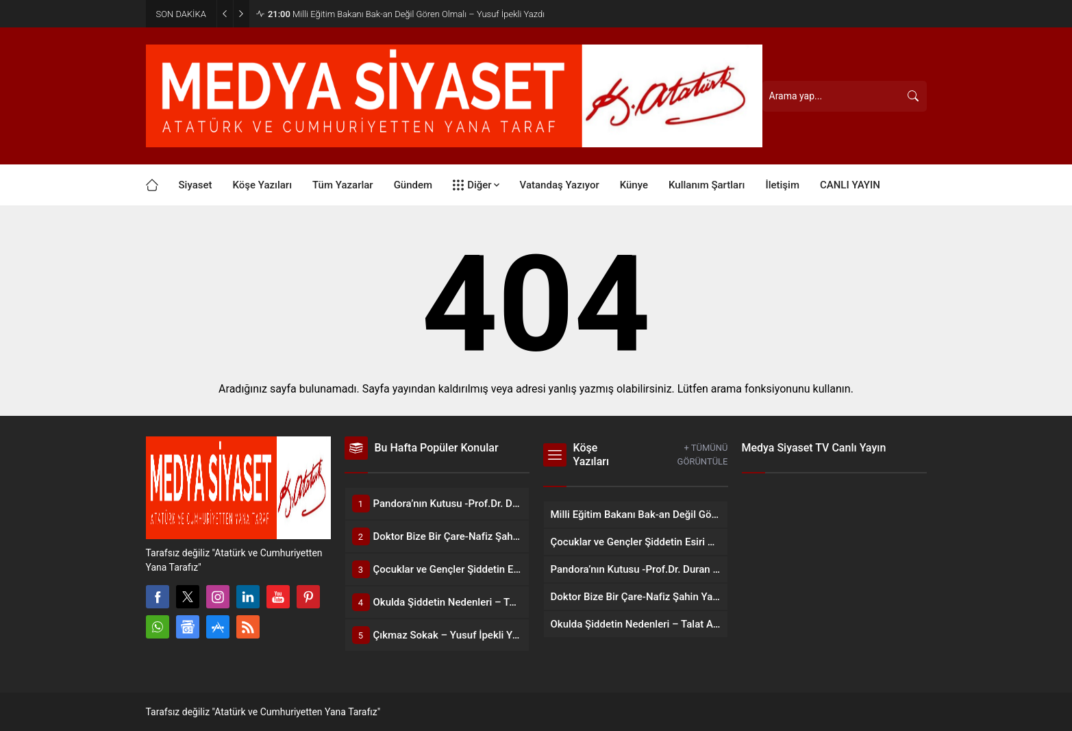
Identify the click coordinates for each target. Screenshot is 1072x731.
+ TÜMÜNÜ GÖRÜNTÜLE (702, 455)
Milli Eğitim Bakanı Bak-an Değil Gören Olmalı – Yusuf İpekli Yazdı (406, 14)
